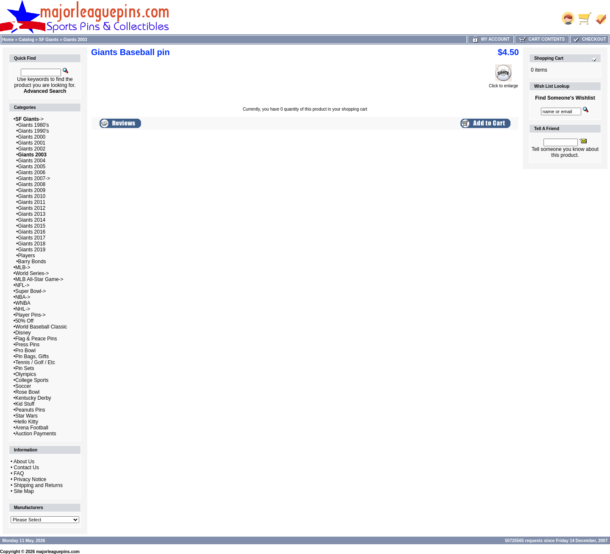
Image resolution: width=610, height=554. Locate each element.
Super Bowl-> (30, 291)
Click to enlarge (503, 84)
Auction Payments (35, 434)
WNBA (22, 303)
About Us (24, 462)
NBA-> (22, 297)
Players (26, 256)
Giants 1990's (33, 131)
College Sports (32, 380)
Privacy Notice (30, 479)
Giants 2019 (32, 250)
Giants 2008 (32, 184)
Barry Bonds (32, 261)
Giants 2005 (32, 167)
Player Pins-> (30, 315)
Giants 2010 (32, 196)
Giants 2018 (32, 244)
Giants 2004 (32, 161)
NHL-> (22, 309)
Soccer (23, 386)
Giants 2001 (32, 143)
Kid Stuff (24, 404)
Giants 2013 (32, 214)
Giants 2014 (32, 220)
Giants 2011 (32, 202)
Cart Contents (542, 39)
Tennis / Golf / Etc (35, 362)
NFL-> (22, 285)
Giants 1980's (33, 125)
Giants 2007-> (34, 178)
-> (29, 119)
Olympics (25, 374)
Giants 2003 (75, 39)
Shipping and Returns (38, 485)
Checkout (589, 39)
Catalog (26, 39)
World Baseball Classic (41, 327)
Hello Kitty (26, 422)
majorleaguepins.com (58, 551)
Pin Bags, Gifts (32, 356)
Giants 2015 (32, 226)
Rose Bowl (27, 392)
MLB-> (22, 267)
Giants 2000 (32, 137)
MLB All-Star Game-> (39, 279)
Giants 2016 (32, 232)
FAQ (19, 473)
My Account (491, 39)
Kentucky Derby (33, 398)
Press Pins (27, 345)
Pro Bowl (25, 351)
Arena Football (31, 428)
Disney (23, 333)
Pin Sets (24, 368)
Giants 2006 (32, 172)
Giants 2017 (32, 238)
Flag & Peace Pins (36, 339)
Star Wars (26, 416)
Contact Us (26, 467)
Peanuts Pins (30, 410)
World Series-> (32, 273)
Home (8, 39)
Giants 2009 (32, 190)
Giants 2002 (32, 149)
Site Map (24, 491)
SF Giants (49, 39)
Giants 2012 (32, 208)
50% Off (24, 321)
